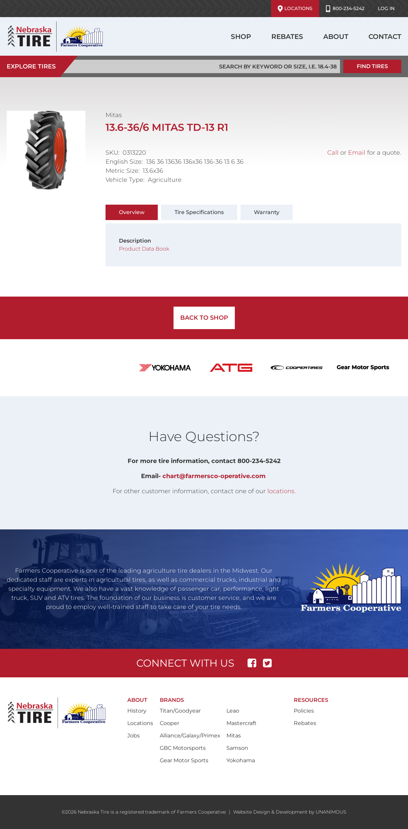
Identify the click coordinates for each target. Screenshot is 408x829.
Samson (237, 748)
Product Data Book (145, 249)
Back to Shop (204, 317)
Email (356, 152)
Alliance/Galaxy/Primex (190, 735)
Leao (232, 711)
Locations (295, 8)
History (136, 711)
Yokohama (240, 760)
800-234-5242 (345, 8)
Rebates (287, 37)
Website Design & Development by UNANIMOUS (289, 812)
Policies (304, 711)
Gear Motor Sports (184, 760)
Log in (386, 8)
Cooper (169, 723)
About (335, 37)
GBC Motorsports (183, 748)
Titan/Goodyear (180, 711)
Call (333, 152)
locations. (281, 491)
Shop (241, 37)
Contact (384, 37)
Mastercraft (241, 723)
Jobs (133, 735)
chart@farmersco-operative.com (214, 476)
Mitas (233, 735)
